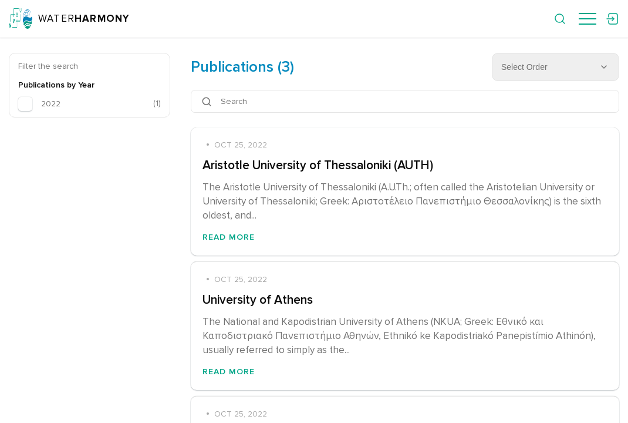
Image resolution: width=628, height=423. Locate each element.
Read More (228, 237)
